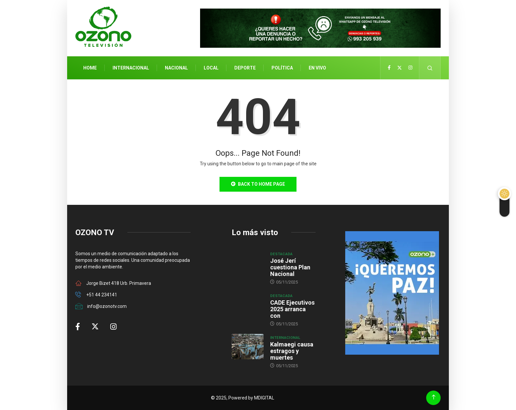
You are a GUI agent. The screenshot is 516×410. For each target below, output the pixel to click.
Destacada (281, 254)
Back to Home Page (258, 184)
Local (211, 67)
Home (90, 67)
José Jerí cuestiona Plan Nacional (290, 267)
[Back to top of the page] (433, 397)
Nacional (176, 67)
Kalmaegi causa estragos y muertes (291, 351)
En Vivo (317, 67)
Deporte (245, 67)
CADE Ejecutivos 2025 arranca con (292, 309)
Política (282, 67)
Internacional (131, 67)
